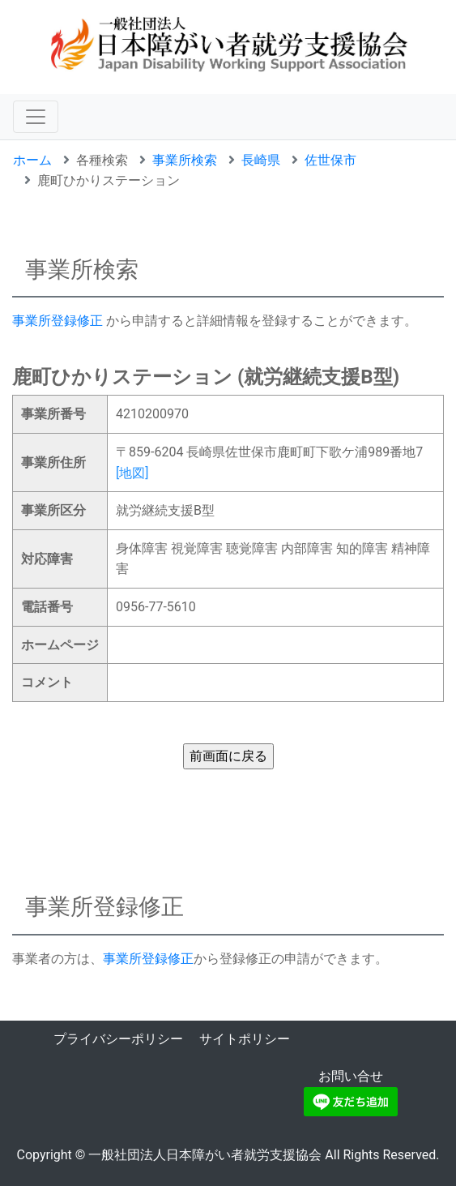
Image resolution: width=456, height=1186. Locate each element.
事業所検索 (184, 160)
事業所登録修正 (57, 320)
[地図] (132, 473)
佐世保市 (330, 160)
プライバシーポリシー (118, 1039)
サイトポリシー (244, 1039)
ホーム (32, 160)
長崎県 (260, 160)
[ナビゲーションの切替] (35, 117)
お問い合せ (350, 1076)
